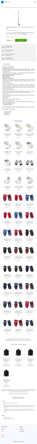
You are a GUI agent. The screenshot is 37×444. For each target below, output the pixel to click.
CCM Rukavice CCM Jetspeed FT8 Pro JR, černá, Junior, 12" (7, 257)
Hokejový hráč (18, 340)
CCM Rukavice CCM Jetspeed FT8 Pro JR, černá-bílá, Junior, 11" (7, 275)
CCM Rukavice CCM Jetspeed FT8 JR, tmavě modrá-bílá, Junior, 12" (7, 311)
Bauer (27, 393)
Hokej (17, 7)
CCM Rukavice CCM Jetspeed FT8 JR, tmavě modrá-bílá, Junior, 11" (18, 293)
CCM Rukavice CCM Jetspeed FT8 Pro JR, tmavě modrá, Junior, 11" (29, 275)
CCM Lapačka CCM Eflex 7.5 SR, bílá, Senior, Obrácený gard (30, 187)
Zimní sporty (15, 7)
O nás (2, 434)
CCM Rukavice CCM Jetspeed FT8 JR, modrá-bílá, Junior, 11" (18, 222)
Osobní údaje (22, 431)
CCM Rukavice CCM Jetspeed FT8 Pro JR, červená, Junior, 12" (7, 222)
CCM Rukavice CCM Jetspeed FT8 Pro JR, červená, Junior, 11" (18, 204)
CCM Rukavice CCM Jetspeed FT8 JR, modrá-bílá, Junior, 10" (30, 204)
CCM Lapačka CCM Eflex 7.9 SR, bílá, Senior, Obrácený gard (7, 152)
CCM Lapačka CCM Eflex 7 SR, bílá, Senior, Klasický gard (18, 187)
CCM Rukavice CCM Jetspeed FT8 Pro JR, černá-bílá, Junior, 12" (18, 275)
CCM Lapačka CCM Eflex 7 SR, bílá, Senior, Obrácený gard (7, 187)
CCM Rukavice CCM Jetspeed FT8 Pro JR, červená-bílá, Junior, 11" (29, 222)
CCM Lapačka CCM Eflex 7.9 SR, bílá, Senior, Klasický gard (18, 152)
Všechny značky (4, 426)
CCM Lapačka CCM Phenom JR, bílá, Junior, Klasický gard (7, 169)
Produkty (5, 7)
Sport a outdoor (9, 7)
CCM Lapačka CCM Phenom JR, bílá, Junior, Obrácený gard (29, 152)
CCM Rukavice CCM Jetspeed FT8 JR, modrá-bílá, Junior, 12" (7, 239)
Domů (2, 7)
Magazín (21, 426)
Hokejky (14, 340)
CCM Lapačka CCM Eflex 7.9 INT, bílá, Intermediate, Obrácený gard (18, 134)
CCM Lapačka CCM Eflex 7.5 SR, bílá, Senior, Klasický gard (7, 134)
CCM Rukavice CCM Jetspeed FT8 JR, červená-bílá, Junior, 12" (7, 204)
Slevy (2, 431)
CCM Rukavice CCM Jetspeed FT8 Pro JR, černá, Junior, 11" (29, 239)
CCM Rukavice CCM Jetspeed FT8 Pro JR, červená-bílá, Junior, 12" (18, 239)
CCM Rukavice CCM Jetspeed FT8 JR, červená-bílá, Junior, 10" (29, 311)
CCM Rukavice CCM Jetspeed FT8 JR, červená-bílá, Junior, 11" (18, 330)
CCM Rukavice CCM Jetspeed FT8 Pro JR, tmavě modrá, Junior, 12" (7, 293)
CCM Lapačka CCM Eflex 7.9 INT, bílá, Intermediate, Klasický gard (30, 134)
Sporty (12, 7)
